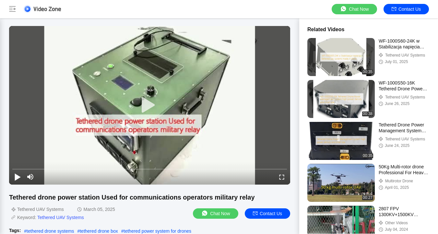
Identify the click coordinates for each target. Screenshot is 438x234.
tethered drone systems (50, 231)
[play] (150, 105)
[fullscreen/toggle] (281, 177)
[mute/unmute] (30, 177)
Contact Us (406, 9)
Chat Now (354, 9)
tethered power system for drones (158, 231)
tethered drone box (99, 231)
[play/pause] (17, 177)
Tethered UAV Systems (60, 217)
